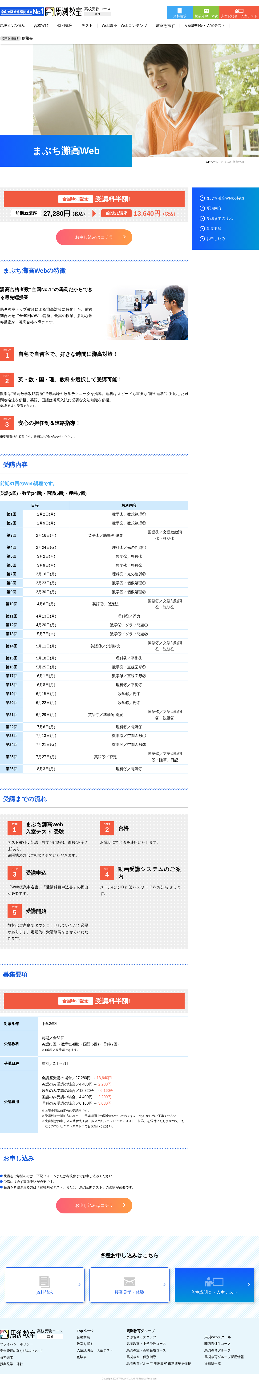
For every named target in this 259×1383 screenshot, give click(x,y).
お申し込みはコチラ (94, 237)
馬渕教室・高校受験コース (146, 1350)
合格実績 (41, 26)
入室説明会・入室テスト (204, 26)
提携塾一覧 (212, 1363)
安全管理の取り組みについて (21, 1351)
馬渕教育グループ (217, 1350)
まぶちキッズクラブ (141, 1337)
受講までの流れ (219, 218)
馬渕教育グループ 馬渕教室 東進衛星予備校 (158, 1363)
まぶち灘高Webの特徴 (225, 198)
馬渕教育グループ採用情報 (224, 1357)
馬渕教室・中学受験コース (146, 1344)
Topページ (85, 1331)
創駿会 (16, 38)
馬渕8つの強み (12, 26)
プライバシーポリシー (16, 1344)
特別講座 (65, 26)
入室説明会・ (95, 1350)
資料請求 (6, 1357)
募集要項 (214, 229)
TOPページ (211, 161)
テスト (87, 26)
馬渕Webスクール (217, 1337)
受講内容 (214, 208)
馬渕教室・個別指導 (141, 1357)
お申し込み (215, 239)
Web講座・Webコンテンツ (124, 26)
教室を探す (165, 26)
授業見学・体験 (11, 1364)
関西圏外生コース (217, 1344)
